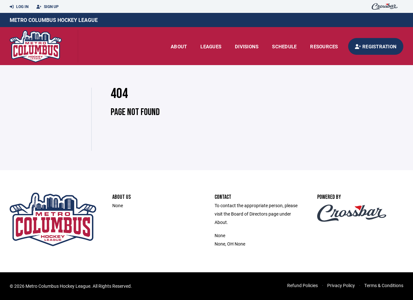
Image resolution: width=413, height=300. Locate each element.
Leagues (210, 46)
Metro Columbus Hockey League (54, 19)
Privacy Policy (341, 285)
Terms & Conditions (383, 285)
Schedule (284, 46)
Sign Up (47, 7)
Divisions (246, 46)
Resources (324, 46)
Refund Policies (302, 285)
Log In (19, 7)
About (179, 46)
